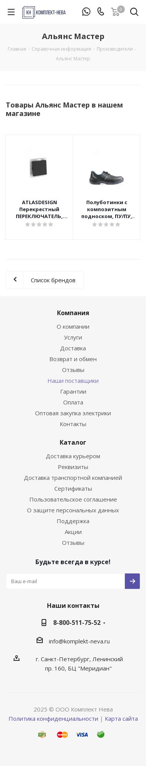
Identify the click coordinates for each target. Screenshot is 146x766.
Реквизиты (73, 467)
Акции (73, 532)
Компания (73, 313)
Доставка (73, 348)
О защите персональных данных (73, 510)
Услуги (73, 337)
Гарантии (73, 391)
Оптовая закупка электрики (73, 413)
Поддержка (73, 521)
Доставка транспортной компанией (73, 477)
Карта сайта (121, 718)
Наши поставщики (73, 380)
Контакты (73, 424)
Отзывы (73, 370)
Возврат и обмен (73, 359)
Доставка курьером (73, 456)
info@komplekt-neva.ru (79, 641)
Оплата (73, 402)
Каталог (73, 442)
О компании (73, 326)
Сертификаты (73, 488)
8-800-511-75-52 (77, 622)
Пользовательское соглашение (73, 499)
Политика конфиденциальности (53, 718)
